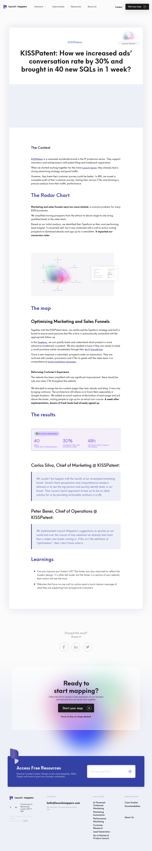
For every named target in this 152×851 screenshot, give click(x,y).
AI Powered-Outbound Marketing (99, 805)
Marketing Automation (99, 813)
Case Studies (131, 802)
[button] (40, 7)
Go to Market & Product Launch (101, 836)
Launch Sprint (89, 167)
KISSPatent (37, 159)
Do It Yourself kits (94, 349)
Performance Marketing (99, 819)
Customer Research (98, 826)
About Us (129, 817)
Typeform (42, 342)
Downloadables (132, 806)
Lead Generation (101, 831)
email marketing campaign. (62, 361)
